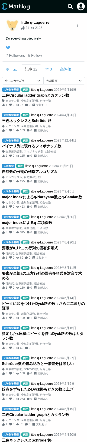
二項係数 (42, 228)
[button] (67, 69)
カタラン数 (12, 100)
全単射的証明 (29, 100)
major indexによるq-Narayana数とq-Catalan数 (42, 197)
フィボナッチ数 (33, 151)
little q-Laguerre (35, 22)
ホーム (11, 69)
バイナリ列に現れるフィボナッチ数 (31, 146)
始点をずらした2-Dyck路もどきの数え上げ (37, 389)
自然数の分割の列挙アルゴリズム (30, 172)
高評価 (65, 69)
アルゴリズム (14, 177)
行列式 (10, 253)
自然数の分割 (32, 177)
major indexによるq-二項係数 (27, 223)
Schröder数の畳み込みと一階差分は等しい (38, 364)
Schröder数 (31, 369)
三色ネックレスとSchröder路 (27, 121)
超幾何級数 (28, 313)
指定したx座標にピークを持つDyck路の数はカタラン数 (42, 336)
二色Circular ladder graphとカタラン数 (35, 95)
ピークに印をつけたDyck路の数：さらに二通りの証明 (43, 306)
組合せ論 (45, 100)
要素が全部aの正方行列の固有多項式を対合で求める (42, 275)
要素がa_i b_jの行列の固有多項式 (30, 248)
